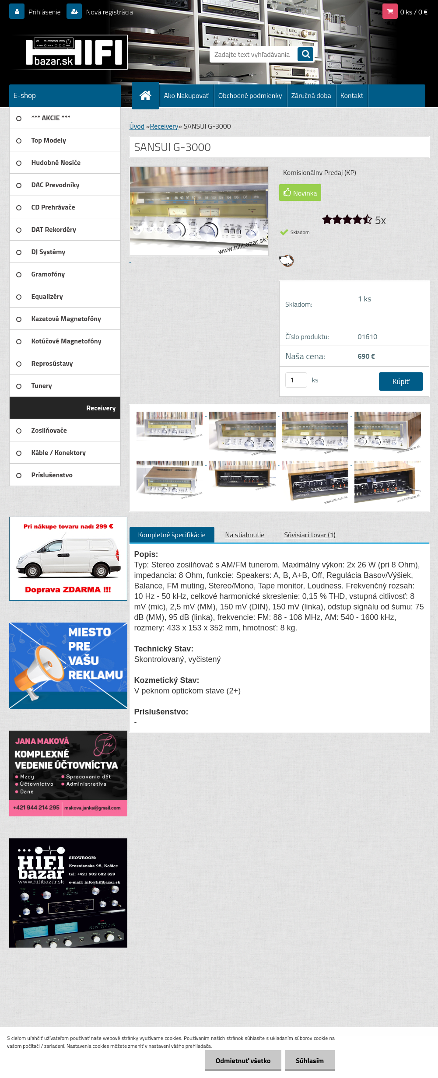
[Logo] (69, 52)
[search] (305, 55)
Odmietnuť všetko (242, 1060)
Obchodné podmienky (250, 95)
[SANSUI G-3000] (170, 413)
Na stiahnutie (245, 534)
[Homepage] (149, 95)
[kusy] (296, 380)
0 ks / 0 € (414, 12)
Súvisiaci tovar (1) (309, 534)
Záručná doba (311, 95)
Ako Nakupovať (186, 95)
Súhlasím (310, 1060)
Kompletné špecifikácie (172, 534)
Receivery (164, 126)
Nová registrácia (108, 12)
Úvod (137, 126)
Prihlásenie (45, 12)
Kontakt (352, 95)
